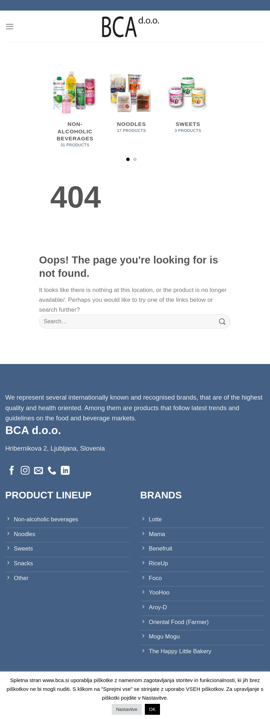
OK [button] (152, 709)
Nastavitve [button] (126, 709)
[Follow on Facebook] (11, 471)
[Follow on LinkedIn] (65, 471)
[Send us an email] (38, 471)
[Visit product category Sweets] (188, 104)
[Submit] (223, 322)
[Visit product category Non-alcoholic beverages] (75, 111)
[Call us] (51, 471)
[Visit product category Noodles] (131, 104)
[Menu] (9, 26)
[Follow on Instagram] (25, 471)
